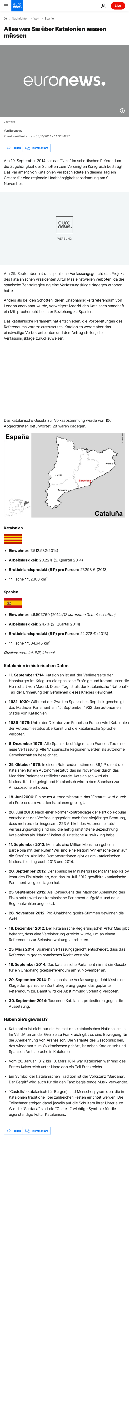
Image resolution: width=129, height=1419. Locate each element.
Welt (36, 18)
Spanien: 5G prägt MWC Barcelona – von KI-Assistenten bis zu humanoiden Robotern (52, 1155)
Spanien (50, 18)
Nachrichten (20, 18)
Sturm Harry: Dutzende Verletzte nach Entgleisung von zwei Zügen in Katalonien (57, 1186)
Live (118, 6)
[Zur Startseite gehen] (17, 5)
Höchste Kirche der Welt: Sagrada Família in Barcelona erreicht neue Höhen (56, 1170)
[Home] (5, 18)
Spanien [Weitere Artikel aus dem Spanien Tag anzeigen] (80, 1205)
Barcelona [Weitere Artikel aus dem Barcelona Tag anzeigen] (52, 1205)
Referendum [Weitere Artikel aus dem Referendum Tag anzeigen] (20, 1205)
